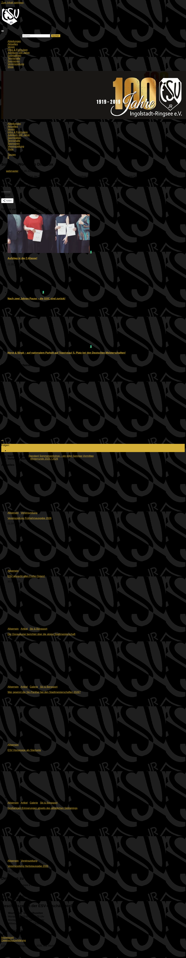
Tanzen (12, 154)
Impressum (7, 937)
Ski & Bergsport (38, 628)
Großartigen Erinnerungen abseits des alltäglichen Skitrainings (42, 808)
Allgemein (13, 512)
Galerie (34, 686)
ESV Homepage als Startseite (24, 750)
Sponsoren (14, 61)
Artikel (24, 628)
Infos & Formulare (18, 50)
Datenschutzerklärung (13, 940)
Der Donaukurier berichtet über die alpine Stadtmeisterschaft (41, 634)
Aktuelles (13, 44)
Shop (10, 67)
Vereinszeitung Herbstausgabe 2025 (28, 866)
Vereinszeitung (16, 64)
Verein (11, 47)
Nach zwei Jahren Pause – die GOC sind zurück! (36, 298)
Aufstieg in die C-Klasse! (22, 258)
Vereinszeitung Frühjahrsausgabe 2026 (29, 518)
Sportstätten (14, 55)
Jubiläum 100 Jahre (19, 52)
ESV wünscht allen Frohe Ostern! (26, 576)
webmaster (12, 171)
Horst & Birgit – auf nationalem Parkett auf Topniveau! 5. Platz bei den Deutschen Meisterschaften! (67, 352)
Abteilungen (14, 41)
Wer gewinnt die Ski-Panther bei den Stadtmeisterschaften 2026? (44, 692)
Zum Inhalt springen (12, 2)
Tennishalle (14, 58)
